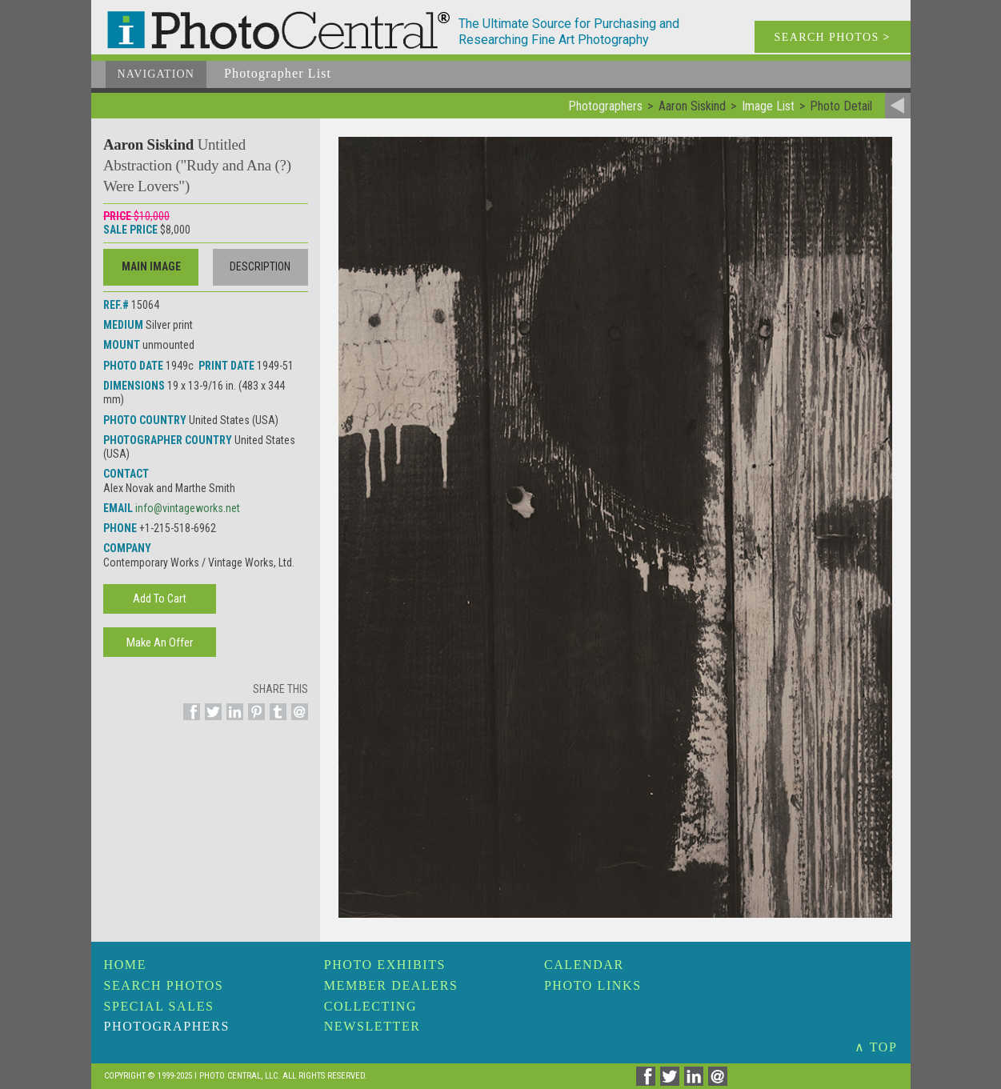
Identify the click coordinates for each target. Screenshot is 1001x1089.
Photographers (167, 1026)
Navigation (156, 74)
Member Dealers (391, 985)
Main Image (151, 266)
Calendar (584, 964)
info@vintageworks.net (187, 508)
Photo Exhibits (385, 964)
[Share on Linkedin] (232, 721)
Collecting (370, 1006)
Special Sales (159, 1006)
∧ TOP (876, 1047)
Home (125, 964)
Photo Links (593, 985)
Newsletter (372, 1026)
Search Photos (164, 985)
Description (260, 266)
